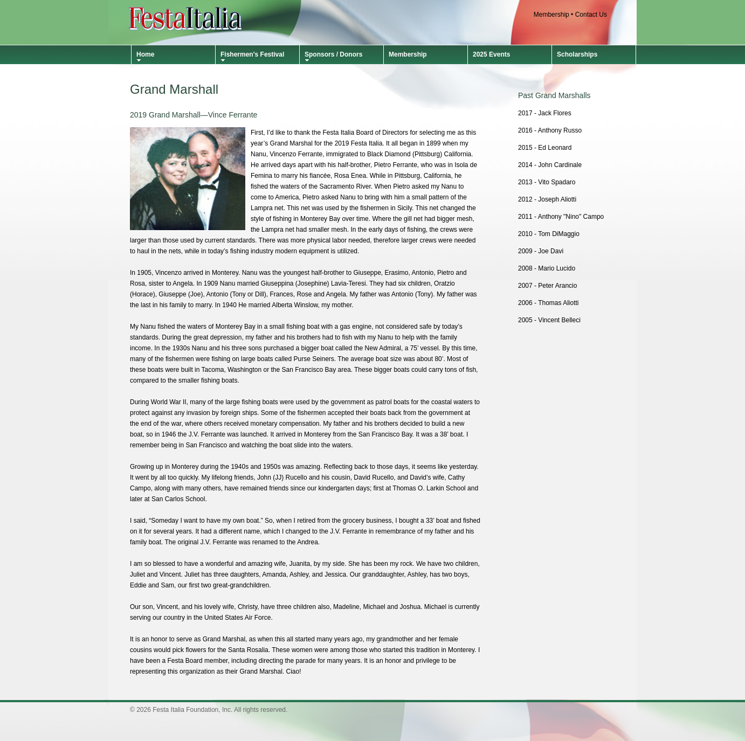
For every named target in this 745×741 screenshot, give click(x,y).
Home (145, 54)
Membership (551, 14)
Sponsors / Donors (333, 54)
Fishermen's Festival (252, 54)
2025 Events (491, 54)
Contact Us (591, 14)
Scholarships (577, 54)
